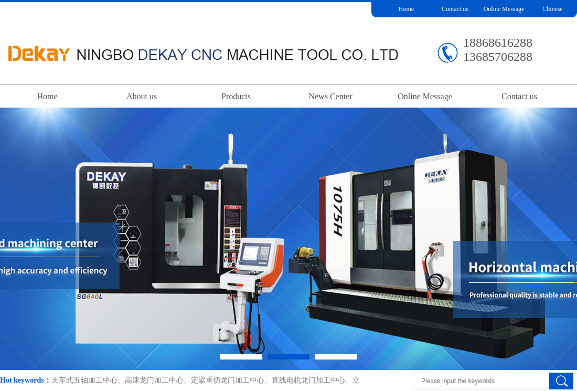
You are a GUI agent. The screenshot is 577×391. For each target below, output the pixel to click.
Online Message (504, 9)
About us (141, 96)
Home (406, 9)
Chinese (552, 9)
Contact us (455, 9)
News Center (330, 96)
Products (236, 96)
